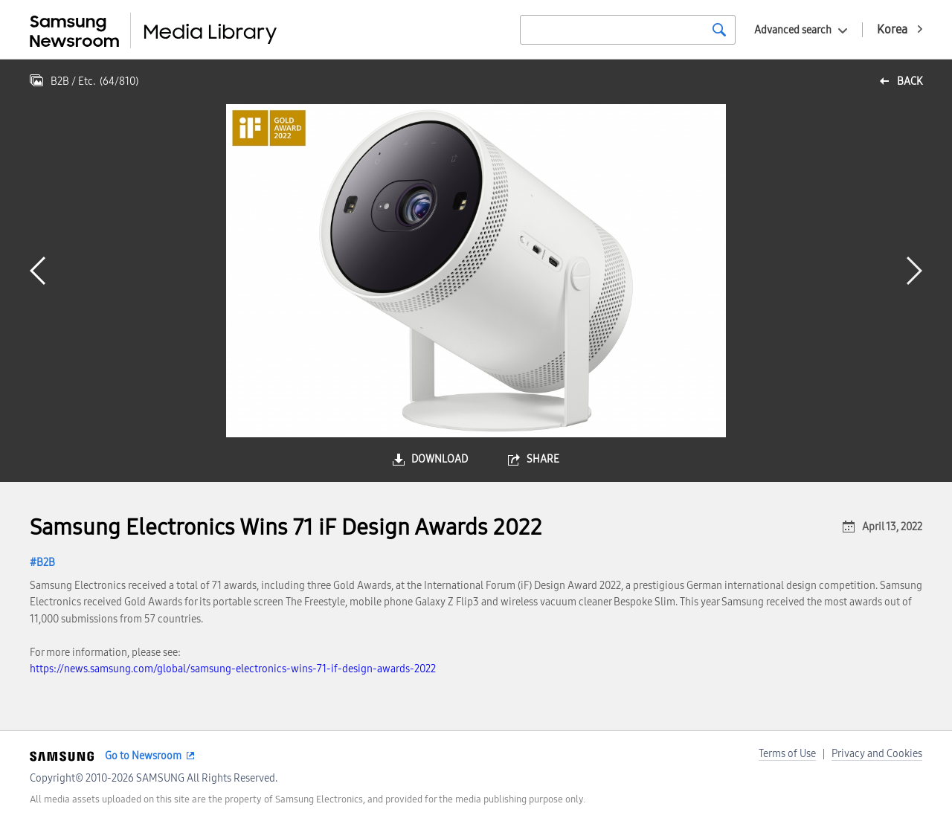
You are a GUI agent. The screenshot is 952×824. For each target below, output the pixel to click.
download (439, 459)
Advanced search (793, 30)
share (543, 459)
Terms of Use (787, 753)
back (909, 81)
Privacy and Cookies (877, 753)
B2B (45, 562)
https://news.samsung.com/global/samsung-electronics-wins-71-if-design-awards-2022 (233, 669)
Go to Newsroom (143, 756)
